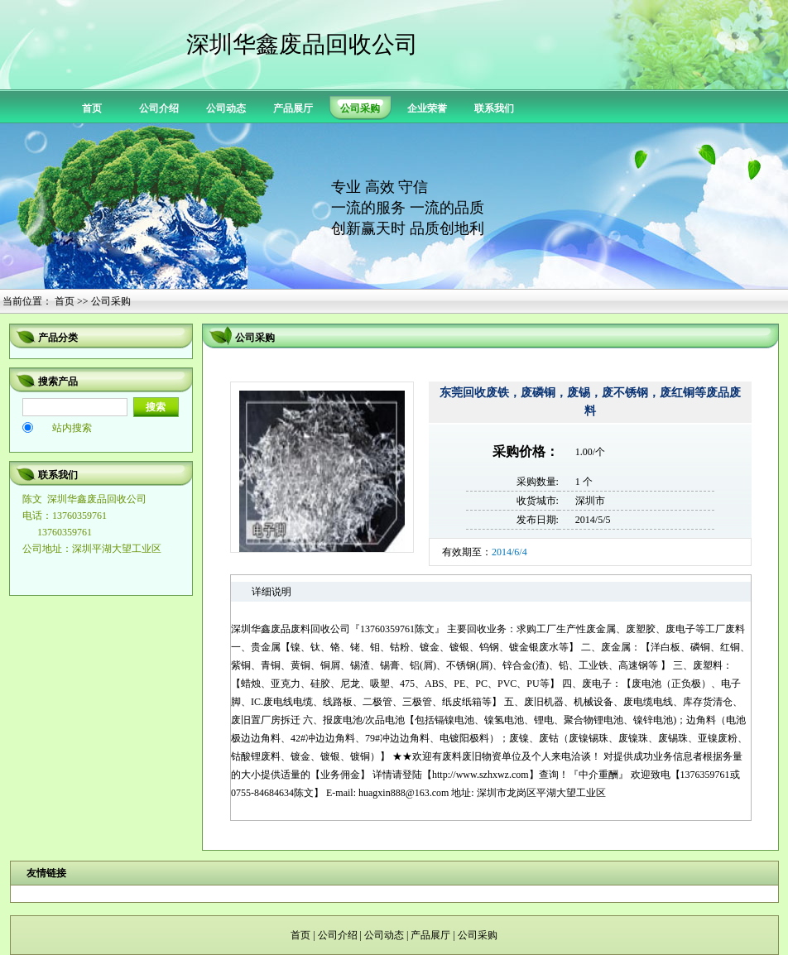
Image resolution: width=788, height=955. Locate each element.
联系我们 (494, 108)
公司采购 (477, 935)
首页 (92, 108)
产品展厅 (293, 108)
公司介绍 (159, 108)
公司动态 (226, 108)
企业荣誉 (427, 108)
